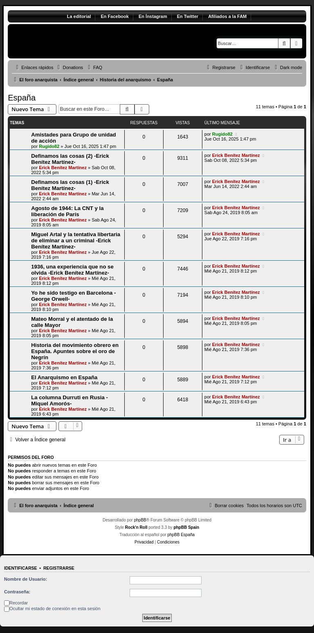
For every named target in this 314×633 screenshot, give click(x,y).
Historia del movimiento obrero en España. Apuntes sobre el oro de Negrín (75, 351)
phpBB (140, 520)
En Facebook (114, 16)
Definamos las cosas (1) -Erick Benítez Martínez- (70, 185)
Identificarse (20, 568)
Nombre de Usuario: (25, 579)
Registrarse (58, 568)
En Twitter (187, 16)
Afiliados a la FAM (227, 16)
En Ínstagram (153, 16)
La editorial (79, 16)
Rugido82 (49, 146)
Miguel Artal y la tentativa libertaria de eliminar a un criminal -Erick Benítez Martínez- (75, 240)
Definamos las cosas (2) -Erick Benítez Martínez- (70, 159)
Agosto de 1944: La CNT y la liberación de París (67, 211)
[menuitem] (69, 67)
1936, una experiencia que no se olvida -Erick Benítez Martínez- (72, 270)
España (22, 97)
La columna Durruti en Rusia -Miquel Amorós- (69, 400)
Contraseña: (17, 591)
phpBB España (181, 534)
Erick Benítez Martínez (63, 167)
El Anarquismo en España (64, 377)
